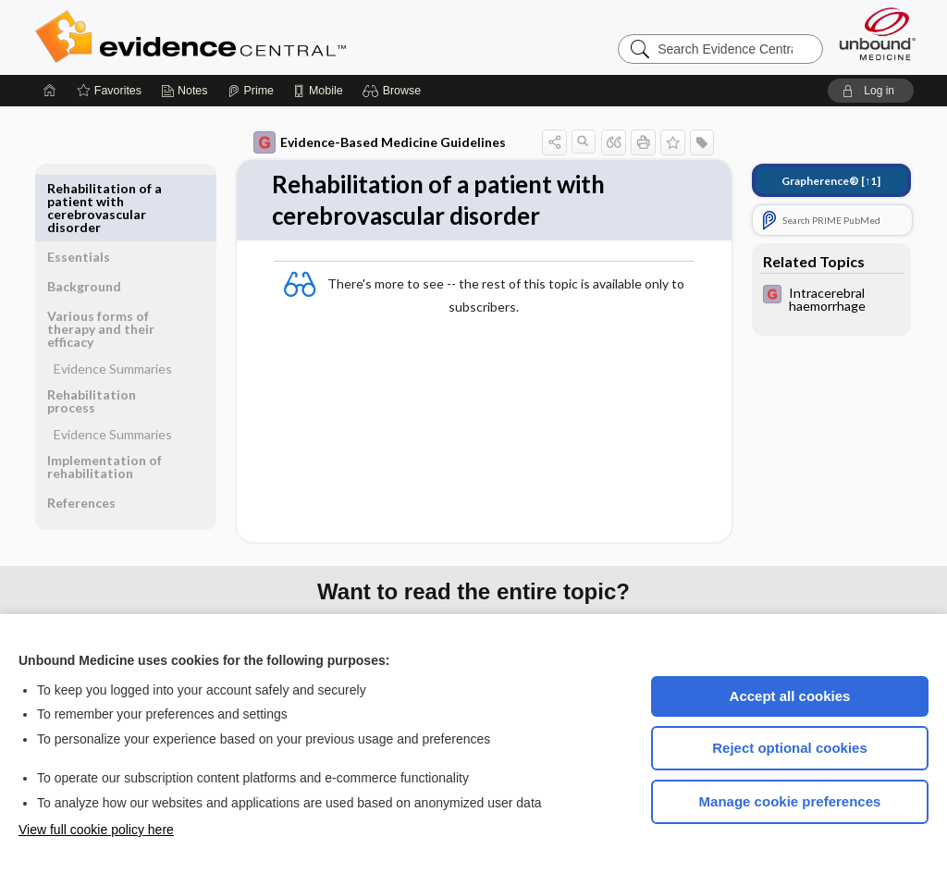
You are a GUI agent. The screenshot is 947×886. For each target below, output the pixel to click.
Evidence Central (264, 37)
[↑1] (830, 181)
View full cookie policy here (96, 829)
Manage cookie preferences (790, 801)
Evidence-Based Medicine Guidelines (379, 142)
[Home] (49, 90)
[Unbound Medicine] (877, 34)
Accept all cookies (790, 696)
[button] (394, 90)
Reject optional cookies (789, 748)
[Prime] (251, 90)
